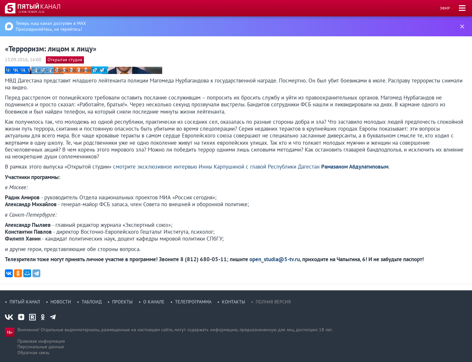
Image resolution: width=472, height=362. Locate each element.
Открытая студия (65, 60)
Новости (60, 302)
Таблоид (92, 302)
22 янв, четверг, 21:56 (31, 11)
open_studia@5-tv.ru (274, 259)
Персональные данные (40, 347)
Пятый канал (25, 302)
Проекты (122, 302)
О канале (154, 302)
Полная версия (273, 302)
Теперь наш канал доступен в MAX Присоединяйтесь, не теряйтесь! (51, 26)
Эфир (445, 8)
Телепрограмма (193, 302)
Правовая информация (41, 341)
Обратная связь (33, 352)
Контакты (233, 302)
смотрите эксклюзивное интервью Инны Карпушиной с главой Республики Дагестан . (251, 166)
